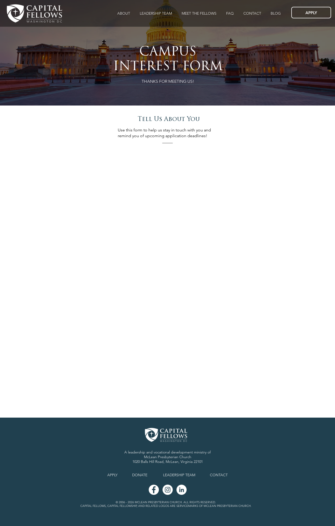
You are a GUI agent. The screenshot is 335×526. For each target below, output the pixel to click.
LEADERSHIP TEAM (179, 475)
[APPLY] (311, 12)
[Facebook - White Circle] (154, 490)
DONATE (139, 475)
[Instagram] (168, 490)
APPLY (112, 475)
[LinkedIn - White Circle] (181, 490)
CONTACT (219, 475)
